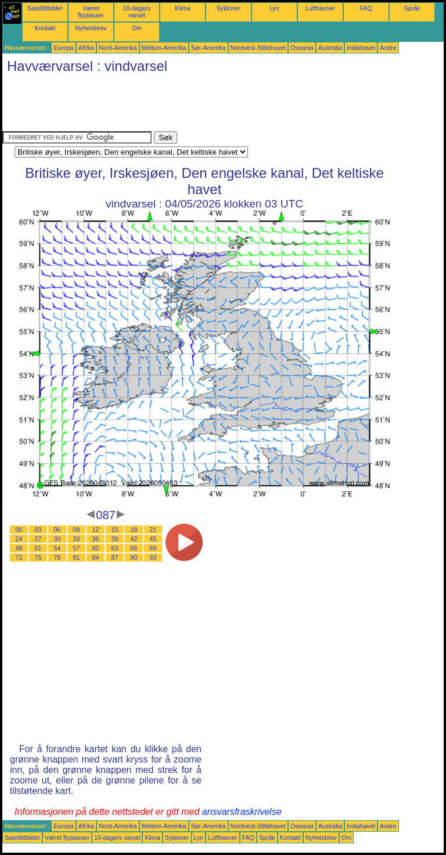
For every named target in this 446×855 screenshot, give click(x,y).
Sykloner (228, 8)
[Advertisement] (213, 105)
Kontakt (44, 27)
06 (57, 529)
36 (95, 538)
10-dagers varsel (137, 12)
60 (95, 548)
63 (115, 548)
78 (57, 557)
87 (115, 557)
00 (19, 529)
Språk (412, 8)
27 (38, 538)
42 (134, 538)
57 (76, 548)
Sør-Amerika (208, 47)
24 (19, 538)
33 (76, 538)
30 (57, 538)
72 (19, 557)
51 (38, 548)
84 (95, 557)
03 (38, 529)
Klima (182, 8)
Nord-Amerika (118, 47)
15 (115, 529)
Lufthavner (319, 8)
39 (115, 538)
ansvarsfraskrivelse (242, 812)
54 (57, 548)
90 (134, 557)
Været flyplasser (91, 12)
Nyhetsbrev (91, 27)
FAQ (366, 8)
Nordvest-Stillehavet (258, 47)
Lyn (274, 8)
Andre (388, 47)
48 (19, 548)
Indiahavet (361, 47)
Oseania (302, 47)
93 (153, 557)
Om (137, 27)
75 (38, 557)
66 (134, 548)
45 (153, 538)
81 (76, 557)
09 (76, 529)
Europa (63, 47)
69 (153, 548)
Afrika (86, 47)
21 (153, 529)
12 (95, 529)
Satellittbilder (45, 8)
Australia (330, 47)
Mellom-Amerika (164, 47)
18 (134, 529)
